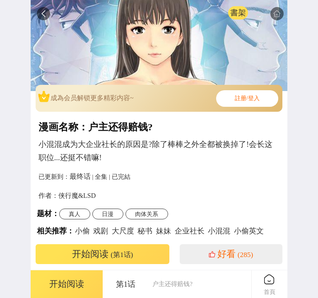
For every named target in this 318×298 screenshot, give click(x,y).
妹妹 (163, 231)
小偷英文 (249, 231)
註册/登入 (247, 98)
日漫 (107, 214)
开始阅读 (102, 254)
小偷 (82, 231)
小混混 (219, 231)
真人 (74, 214)
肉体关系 (146, 214)
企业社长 (190, 231)
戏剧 (100, 231)
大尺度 (123, 231)
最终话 (80, 176)
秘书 (144, 231)
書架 (238, 12)
